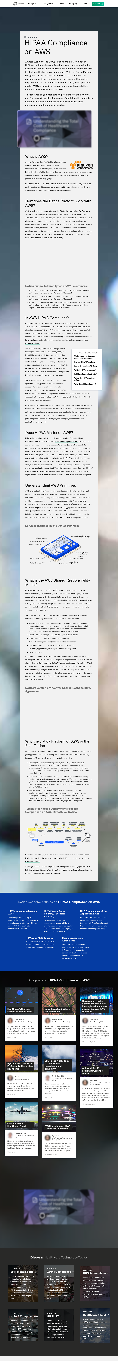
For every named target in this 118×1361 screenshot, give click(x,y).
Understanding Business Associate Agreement (84, 358)
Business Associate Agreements (72, 940)
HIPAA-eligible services (38, 509)
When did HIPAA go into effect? (84, 380)
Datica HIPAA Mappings (84, 363)
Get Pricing (98, 4)
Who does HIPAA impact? (85, 385)
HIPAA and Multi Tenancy (39, 939)
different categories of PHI (66, 443)
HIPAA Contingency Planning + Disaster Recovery (54, 915)
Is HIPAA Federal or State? (85, 375)
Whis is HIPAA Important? (85, 371)
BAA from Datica (32, 863)
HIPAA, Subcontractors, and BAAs (22, 913)
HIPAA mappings (32, 671)
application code (42, 469)
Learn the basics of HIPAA (85, 367)
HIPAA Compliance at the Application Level (93, 913)
